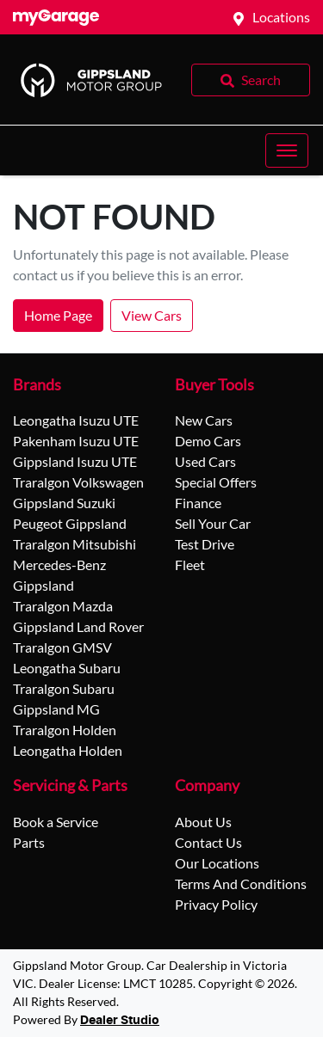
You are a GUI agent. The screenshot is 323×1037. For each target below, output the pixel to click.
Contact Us (208, 842)
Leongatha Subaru (67, 668)
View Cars (151, 315)
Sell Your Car (213, 523)
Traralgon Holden (64, 729)
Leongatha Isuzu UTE (76, 420)
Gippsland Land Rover (78, 626)
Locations (281, 17)
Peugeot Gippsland (70, 523)
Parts (29, 842)
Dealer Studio (119, 1021)
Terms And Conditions (241, 883)
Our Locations (217, 863)
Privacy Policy (216, 904)
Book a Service (55, 821)
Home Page (58, 315)
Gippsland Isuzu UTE (75, 461)
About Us (203, 821)
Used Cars (205, 461)
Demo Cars (208, 441)
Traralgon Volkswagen (78, 482)
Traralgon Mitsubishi (74, 544)
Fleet (190, 564)
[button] (286, 150)
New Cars (204, 420)
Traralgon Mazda (63, 606)
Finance (198, 502)
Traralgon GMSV (62, 647)
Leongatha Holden (67, 750)
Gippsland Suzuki (64, 502)
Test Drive (204, 544)
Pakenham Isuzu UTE (76, 441)
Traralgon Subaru (64, 688)
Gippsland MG (56, 709)
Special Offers (216, 482)
